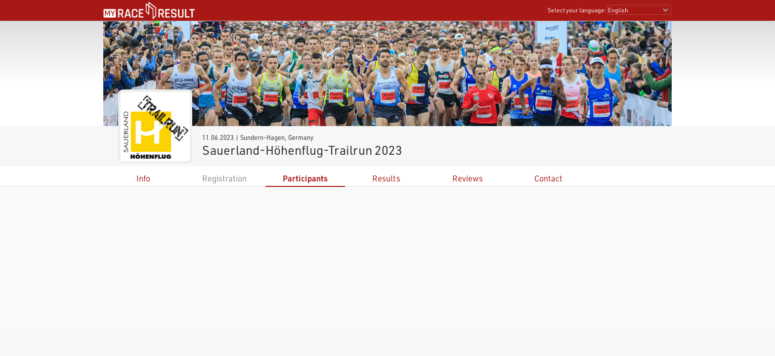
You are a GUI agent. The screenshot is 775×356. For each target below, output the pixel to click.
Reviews (467, 178)
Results (386, 178)
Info (143, 178)
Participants (305, 178)
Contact (548, 178)
